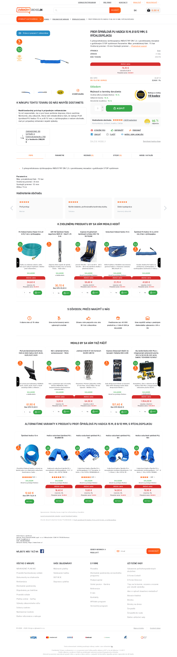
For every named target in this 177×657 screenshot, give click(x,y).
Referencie (95, 588)
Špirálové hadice (78, 19)
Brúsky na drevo (134, 604)
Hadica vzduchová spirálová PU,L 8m (118, 436)
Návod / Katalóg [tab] (146, 155)
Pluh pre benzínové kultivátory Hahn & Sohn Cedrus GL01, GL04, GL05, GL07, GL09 (31, 353)
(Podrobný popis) (139, 46)
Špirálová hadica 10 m (29, 435)
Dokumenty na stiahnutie (27, 577)
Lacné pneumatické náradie (50, 516)
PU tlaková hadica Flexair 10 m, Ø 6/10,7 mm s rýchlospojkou (31, 233)
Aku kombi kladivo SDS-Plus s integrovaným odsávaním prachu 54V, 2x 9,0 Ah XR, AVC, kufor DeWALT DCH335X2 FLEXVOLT (146, 354)
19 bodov (154, 95)
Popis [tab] (31, 155)
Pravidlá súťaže (23, 594)
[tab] (88, 155)
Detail (29, 501)
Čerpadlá (131, 608)
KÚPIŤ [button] (38, 292)
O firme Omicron (134, 580)
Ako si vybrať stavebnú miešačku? (142, 591)
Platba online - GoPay (26, 599)
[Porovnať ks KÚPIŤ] (24, 292)
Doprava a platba (61, 581)
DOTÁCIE (57, 577)
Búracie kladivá (134, 595)
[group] (30, 263)
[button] (11, 208)
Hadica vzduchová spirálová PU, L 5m (88, 436)
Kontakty (123, 2)
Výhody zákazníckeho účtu (28, 603)
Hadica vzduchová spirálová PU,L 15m (147, 436)
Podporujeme (96, 580)
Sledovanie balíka (61, 573)
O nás (92, 593)
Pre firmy (107, 2)
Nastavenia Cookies (25, 612)
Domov (46, 19)
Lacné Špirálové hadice (69, 516)
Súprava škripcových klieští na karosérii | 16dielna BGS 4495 (117, 352)
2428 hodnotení (130, 120)
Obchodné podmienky (26, 586)
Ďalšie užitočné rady (136, 617)
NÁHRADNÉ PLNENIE (26, 568)
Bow (159, 51)
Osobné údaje (155, 628)
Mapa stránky (139, 628)
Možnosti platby (60, 568)
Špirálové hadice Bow (152, 141)
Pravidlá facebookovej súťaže (29, 573)
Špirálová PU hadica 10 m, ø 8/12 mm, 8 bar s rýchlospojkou (146, 233)
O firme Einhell (134, 575)
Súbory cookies (23, 607)
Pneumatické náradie (60, 19)
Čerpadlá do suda (135, 613)
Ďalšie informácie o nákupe (28, 616)
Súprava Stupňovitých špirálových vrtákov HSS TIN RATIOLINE (88, 234)
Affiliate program (98, 601)
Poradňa (94, 568)
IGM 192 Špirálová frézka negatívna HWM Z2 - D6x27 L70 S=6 (59, 234)
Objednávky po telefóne (27, 590)
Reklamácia (21, 581)
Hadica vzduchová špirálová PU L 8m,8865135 (59, 436)
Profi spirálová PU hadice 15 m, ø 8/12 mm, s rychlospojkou (95, 520)
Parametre (59, 155)
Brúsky (130, 600)
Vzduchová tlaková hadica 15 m (117, 232)
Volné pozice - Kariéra (100, 584)
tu (112, 646)
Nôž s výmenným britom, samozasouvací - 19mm (60, 352)
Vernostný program (87, 2)
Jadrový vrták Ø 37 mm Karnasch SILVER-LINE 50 (88, 352)
